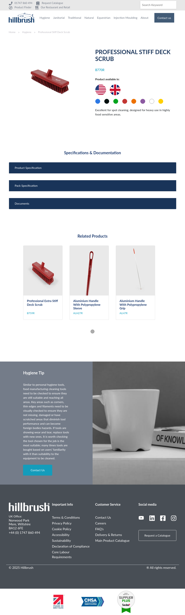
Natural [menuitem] (89, 17)
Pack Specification (26, 185)
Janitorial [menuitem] (59, 17)
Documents (22, 203)
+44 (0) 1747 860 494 (24, 533)
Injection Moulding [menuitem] (125, 17)
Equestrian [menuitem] (103, 17)
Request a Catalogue (157, 535)
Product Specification (28, 167)
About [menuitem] (145, 17)
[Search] (158, 5)
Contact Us (38, 470)
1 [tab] (92, 331)
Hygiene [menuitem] (44, 17)
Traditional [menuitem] (74, 17)
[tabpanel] (46, 283)
